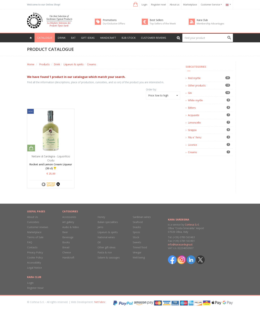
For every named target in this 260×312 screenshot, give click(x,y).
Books (66, 242)
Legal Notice (34, 267)
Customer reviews (153, 37)
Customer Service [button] (211, 4)
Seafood (138, 222)
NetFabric (99, 302)
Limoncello (194, 122)
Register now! (158, 4)
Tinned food (140, 247)
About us (174, 4)
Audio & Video (70, 227)
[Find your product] (207, 37)
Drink (57, 64)
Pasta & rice (105, 252)
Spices (136, 232)
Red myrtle (194, 78)
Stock (136, 237)
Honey (101, 217)
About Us (32, 217)
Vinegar (137, 252)
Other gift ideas (107, 247)
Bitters (192, 107)
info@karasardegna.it (180, 244)
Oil (99, 242)
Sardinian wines (142, 217)
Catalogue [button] (44, 37)
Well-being (139, 257)
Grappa (192, 130)
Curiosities (33, 222)
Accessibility (34, 262)
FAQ (29, 242)
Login (144, 4)
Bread (65, 247)
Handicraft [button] (108, 37)
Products (44, 64)
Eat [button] (73, 37)
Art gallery (68, 222)
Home (30, 64)
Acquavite (193, 115)
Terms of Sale (35, 237)
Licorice (192, 145)
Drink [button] (62, 37)
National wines (106, 237)
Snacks (137, 227)
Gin (190, 93)
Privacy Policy (35, 252)
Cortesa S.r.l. (192, 224)
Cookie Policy (35, 257)
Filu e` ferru (194, 137)
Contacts (32, 247)
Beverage (67, 237)
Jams (100, 227)
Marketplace (190, 4)
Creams (91, 64)
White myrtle (195, 100)
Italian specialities (108, 222)
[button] (135, 4)
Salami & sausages (109, 257)
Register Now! (35, 288)
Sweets (137, 242)
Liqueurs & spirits (73, 64)
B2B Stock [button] (129, 37)
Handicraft (68, 257)
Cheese (66, 252)
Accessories (69, 217)
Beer (65, 232)
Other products (197, 85)
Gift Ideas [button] (88, 37)
